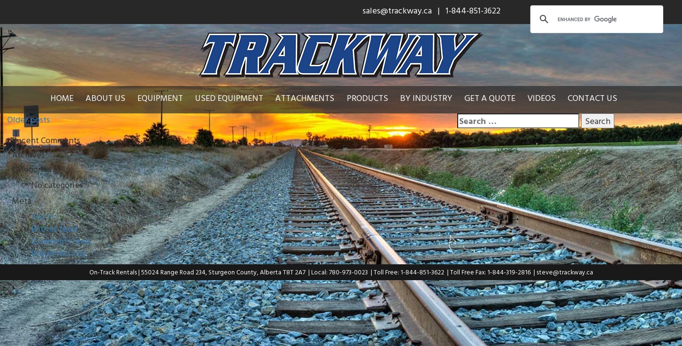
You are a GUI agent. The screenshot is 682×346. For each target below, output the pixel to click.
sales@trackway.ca (397, 10)
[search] (595, 19)
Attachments (304, 97)
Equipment (160, 97)
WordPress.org (58, 253)
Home (61, 97)
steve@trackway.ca (564, 272)
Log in (42, 216)
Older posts (28, 119)
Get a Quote (489, 97)
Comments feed (60, 241)
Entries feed (54, 228)
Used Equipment (229, 97)
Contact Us (592, 97)
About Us (105, 97)
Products (367, 97)
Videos (541, 97)
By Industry (426, 97)
